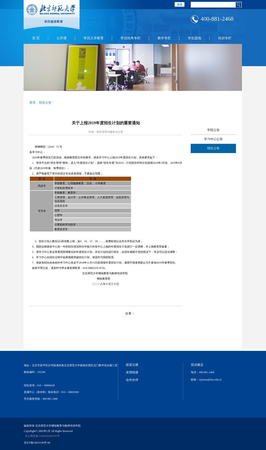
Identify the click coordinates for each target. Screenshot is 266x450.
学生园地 (194, 38)
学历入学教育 (94, 38)
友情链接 (132, 372)
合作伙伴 (132, 380)
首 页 (36, 38)
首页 (32, 102)
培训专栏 (224, 38)
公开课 (62, 38)
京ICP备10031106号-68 (37, 442)
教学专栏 (164, 38)
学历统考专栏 (131, 38)
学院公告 (213, 130)
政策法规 (132, 364)
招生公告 (45, 102)
